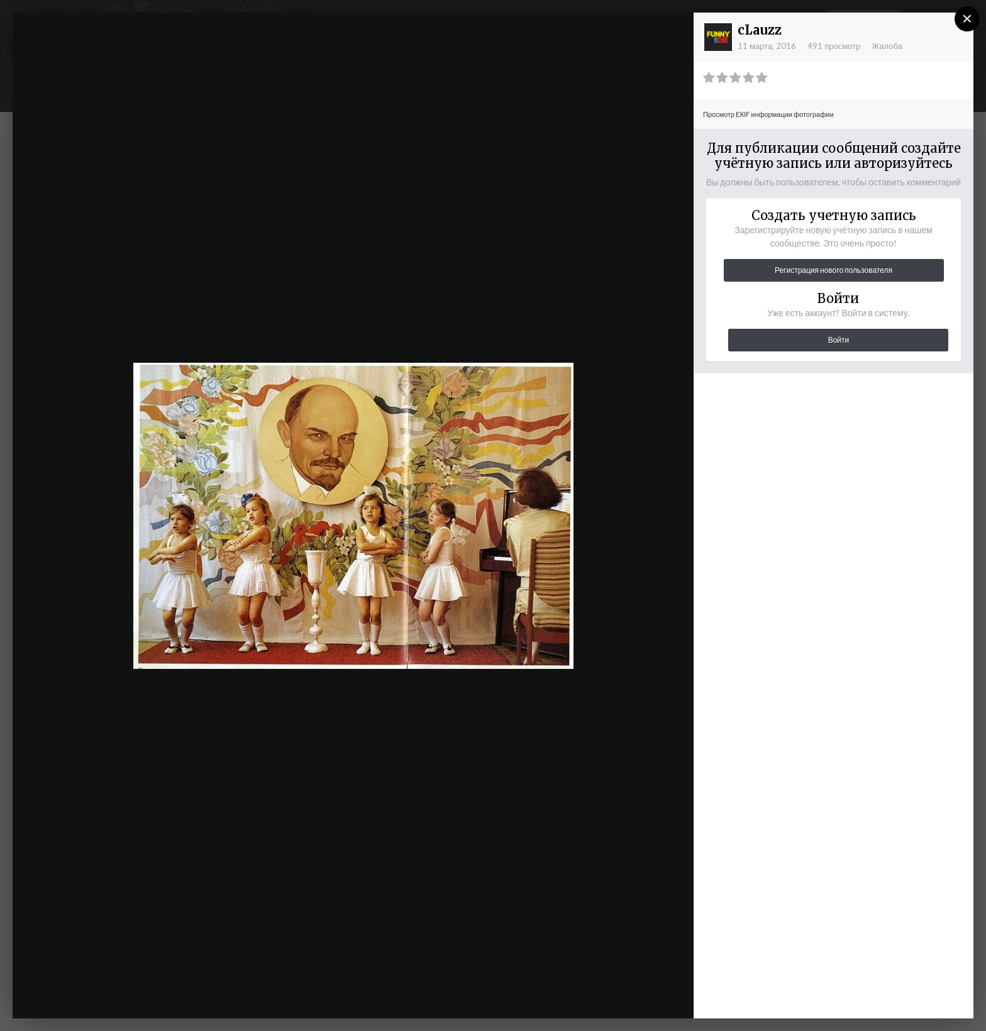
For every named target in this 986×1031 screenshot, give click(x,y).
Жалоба (887, 46)
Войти (839, 340)
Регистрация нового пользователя (833, 270)
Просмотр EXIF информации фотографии (768, 114)
